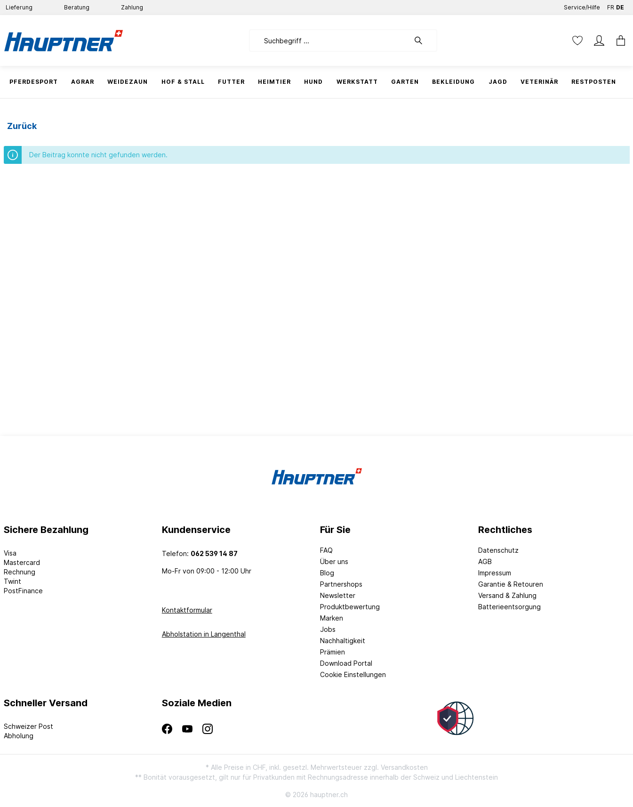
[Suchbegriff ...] (329, 40)
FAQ (326, 550)
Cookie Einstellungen (353, 674)
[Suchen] (423, 40)
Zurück (22, 126)
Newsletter (337, 595)
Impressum (494, 573)
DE (620, 5)
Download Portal (346, 663)
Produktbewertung (350, 607)
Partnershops (341, 584)
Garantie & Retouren (510, 584)
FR (610, 5)
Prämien (332, 652)
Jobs (328, 629)
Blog (327, 573)
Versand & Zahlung (507, 595)
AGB (485, 561)
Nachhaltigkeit (342, 641)
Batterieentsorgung (509, 607)
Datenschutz (498, 550)
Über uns (334, 561)
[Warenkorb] (618, 40)
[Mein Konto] (599, 40)
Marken (331, 618)
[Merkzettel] (577, 40)
